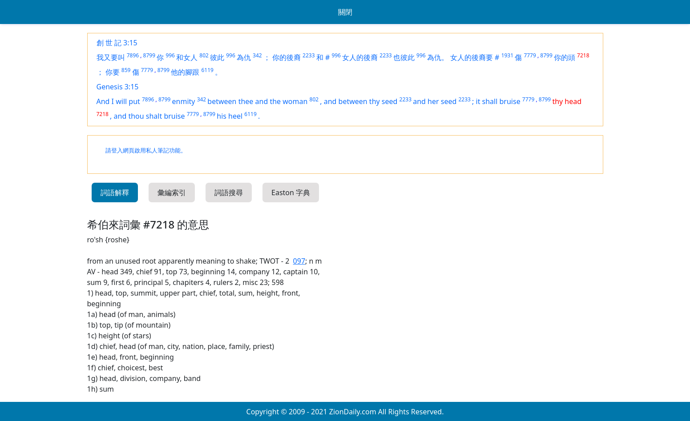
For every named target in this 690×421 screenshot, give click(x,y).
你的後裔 (286, 57)
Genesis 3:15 (118, 87)
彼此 (217, 57)
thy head (566, 101)
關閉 (345, 12)
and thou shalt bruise (149, 116)
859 (126, 70)
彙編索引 (171, 192)
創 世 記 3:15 (117, 43)
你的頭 (564, 57)
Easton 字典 (290, 192)
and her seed (434, 101)
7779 (530, 55)
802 (204, 55)
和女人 (187, 57)
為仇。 (437, 57)
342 (257, 55)
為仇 (244, 57)
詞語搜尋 (228, 192)
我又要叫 (111, 57)
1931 (507, 55)
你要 (112, 72)
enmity (183, 101)
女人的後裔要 (471, 57)
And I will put (118, 101)
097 (299, 261)
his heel (229, 116)
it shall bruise (498, 101)
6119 (207, 70)
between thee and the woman (257, 101)
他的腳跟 (185, 72)
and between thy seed (361, 101)
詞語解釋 (115, 192)
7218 (583, 55)
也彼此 (404, 57)
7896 (133, 55)
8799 (149, 55)
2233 (309, 55)
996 (170, 55)
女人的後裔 (360, 57)
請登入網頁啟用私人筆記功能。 (145, 150)
